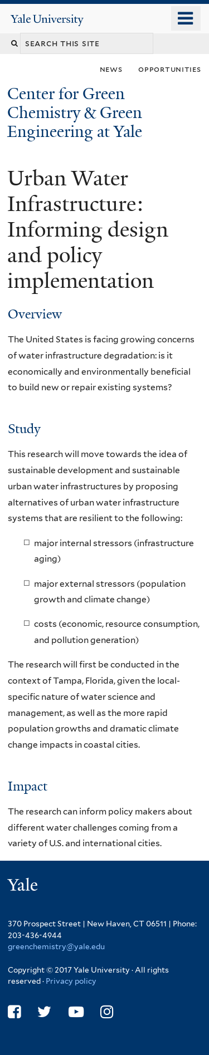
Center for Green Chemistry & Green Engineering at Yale (76, 113)
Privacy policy (71, 981)
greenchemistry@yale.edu (56, 946)
